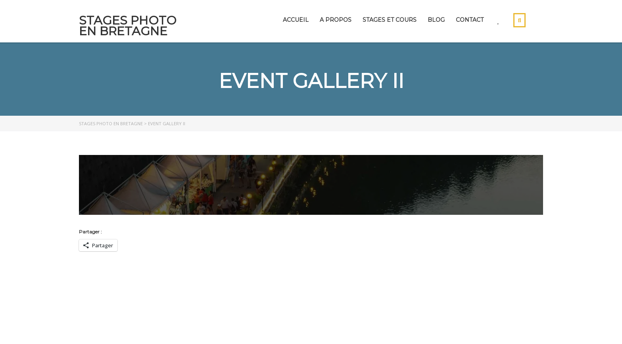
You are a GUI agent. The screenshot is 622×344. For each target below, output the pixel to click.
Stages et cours (390, 19)
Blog (436, 19)
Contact (470, 19)
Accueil (296, 19)
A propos (335, 19)
